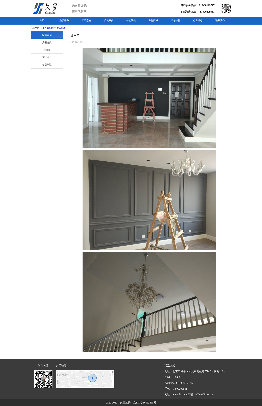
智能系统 (131, 20)
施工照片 (61, 28)
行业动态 (198, 20)
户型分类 (47, 42)
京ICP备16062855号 (144, 402)
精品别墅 (47, 64)
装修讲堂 (175, 20)
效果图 (46, 50)
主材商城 (153, 20)
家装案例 (86, 20)
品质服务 (64, 20)
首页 (42, 20)
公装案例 (108, 20)
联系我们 (220, 20)
